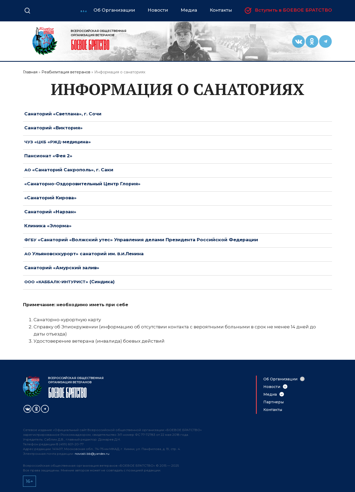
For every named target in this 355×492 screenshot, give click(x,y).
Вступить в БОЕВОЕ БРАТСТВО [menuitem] (293, 10)
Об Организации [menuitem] (114, 10)
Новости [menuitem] (158, 10)
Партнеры (273, 402)
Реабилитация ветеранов (65, 72)
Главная (30, 72)
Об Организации (280, 379)
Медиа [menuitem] (189, 10)
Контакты (272, 409)
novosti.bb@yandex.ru (92, 454)
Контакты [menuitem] (221, 10)
